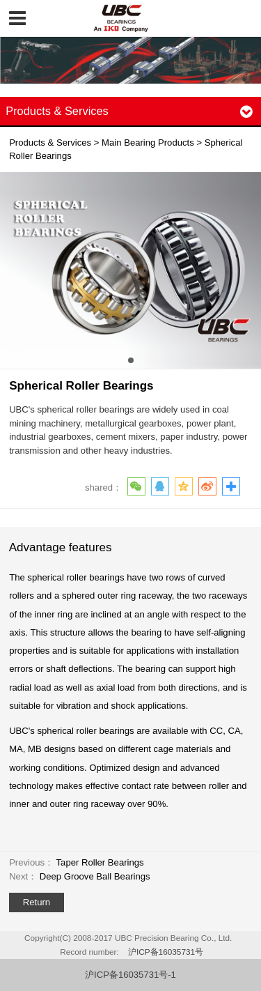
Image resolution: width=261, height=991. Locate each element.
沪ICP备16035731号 (165, 952)
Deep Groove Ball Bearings (95, 876)
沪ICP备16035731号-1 (130, 974)
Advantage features (60, 547)
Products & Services (50, 142)
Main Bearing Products (148, 142)
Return (36, 902)
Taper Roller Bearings (100, 862)
